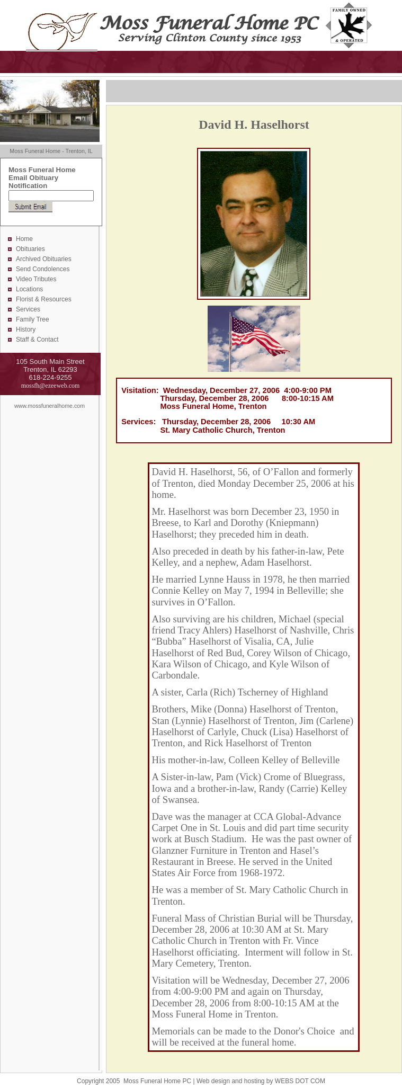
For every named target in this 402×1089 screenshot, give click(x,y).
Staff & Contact (37, 339)
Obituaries (30, 249)
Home (24, 239)
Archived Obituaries (44, 259)
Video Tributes (36, 279)
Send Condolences (42, 269)
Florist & (28, 299)
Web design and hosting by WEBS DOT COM (260, 1081)
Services (28, 309)
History (25, 329)
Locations (29, 289)
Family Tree (32, 319)
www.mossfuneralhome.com (49, 406)
